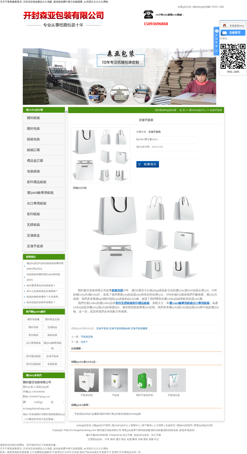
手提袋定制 (87, 336)
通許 (118, 439)
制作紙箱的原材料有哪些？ (41, 302)
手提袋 (115, 395)
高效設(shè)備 (181, 33)
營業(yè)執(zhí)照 (203, 425)
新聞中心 (135, 425)
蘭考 (134, 439)
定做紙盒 (33, 235)
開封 (145, 439)
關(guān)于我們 (60, 33)
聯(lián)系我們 (60, 43)
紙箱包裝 (33, 139)
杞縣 (129, 439)
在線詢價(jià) (147, 164)
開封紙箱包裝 (171, 430)
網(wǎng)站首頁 (20, 33)
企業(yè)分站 (184, 6)
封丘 (156, 439)
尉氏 (123, 439)
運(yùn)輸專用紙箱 (40, 192)
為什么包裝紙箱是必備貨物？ (42, 291)
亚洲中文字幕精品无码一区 (126, 452)
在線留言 (20, 43)
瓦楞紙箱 (33, 224)
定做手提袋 (35, 246)
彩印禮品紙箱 (36, 182)
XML (221, 6)
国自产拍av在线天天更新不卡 (95, 452)
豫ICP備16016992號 (97, 435)
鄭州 (112, 439)
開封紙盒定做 (52, 319)
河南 (140, 439)
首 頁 (182, 110)
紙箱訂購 (33, 150)
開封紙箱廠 (144, 430)
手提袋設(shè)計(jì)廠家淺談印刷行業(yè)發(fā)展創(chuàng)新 (107, 413)
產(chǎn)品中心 (100, 33)
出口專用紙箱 (36, 203)
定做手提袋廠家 (139, 328)
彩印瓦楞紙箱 (33, 364)
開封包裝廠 (33, 319)
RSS (214, 6)
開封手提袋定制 (144, 395)
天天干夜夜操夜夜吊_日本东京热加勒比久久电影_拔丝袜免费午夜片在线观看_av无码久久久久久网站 (54, 1)
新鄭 (151, 439)
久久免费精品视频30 (41, 452)
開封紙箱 (33, 118)
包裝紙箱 (33, 171)
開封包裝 (33, 128)
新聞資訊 (141, 33)
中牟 (107, 439)
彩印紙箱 (33, 214)
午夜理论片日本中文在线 (65, 452)
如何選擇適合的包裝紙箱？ (41, 285)
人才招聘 (158, 425)
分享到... (224, 38)
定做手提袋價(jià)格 (119, 328)
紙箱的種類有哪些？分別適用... (43, 296)
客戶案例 (147, 425)
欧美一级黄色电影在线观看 (14, 452)
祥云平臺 (127, 435)
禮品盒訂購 (35, 160)
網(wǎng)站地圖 (201, 6)
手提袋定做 (174, 395)
